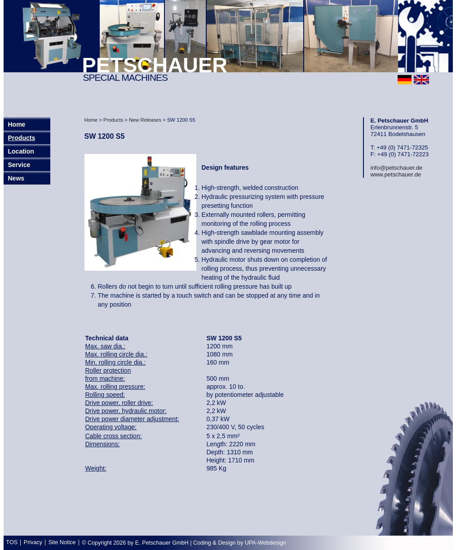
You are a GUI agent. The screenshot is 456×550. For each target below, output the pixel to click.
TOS (12, 542)
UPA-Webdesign (265, 543)
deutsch (405, 79)
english (421, 79)
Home (91, 120)
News (16, 178)
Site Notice (62, 542)
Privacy (33, 542)
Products (21, 137)
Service (19, 164)
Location (21, 151)
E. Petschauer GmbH (162, 543)
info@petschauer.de (397, 167)
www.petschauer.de (396, 174)
